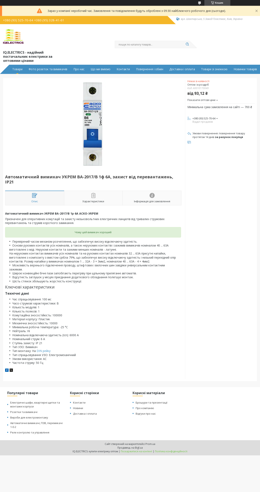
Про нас (78, 69)
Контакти (123, 69)
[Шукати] (187, 44)
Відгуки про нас (146, 413)
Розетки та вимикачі (23, 412)
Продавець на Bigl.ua (130, 447)
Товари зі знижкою (214, 69)
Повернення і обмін (149, 69)
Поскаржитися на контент (136, 451)
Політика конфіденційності (171, 451)
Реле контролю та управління (29, 432)
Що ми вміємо (100, 69)
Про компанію (145, 408)
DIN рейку (44, 351)
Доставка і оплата (182, 69)
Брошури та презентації (151, 402)
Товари (17, 69)
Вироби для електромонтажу (29, 417)
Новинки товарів (245, 69)
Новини (78, 408)
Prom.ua (150, 444)
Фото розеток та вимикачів (48, 69)
